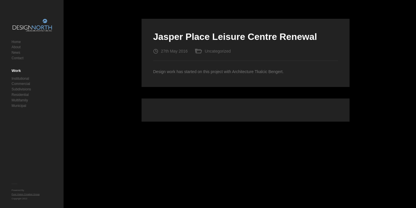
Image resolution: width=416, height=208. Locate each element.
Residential (20, 95)
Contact (17, 58)
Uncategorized (218, 51)
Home (16, 42)
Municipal (19, 106)
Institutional (20, 79)
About (16, 47)
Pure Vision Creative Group (26, 194)
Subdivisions (21, 89)
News (16, 53)
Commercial (21, 84)
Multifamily (20, 100)
